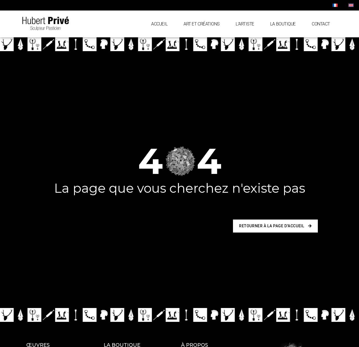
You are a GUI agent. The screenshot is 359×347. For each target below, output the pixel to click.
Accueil (159, 24)
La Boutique (283, 24)
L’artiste (245, 24)
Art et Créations (202, 24)
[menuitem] (335, 5)
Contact (321, 24)
